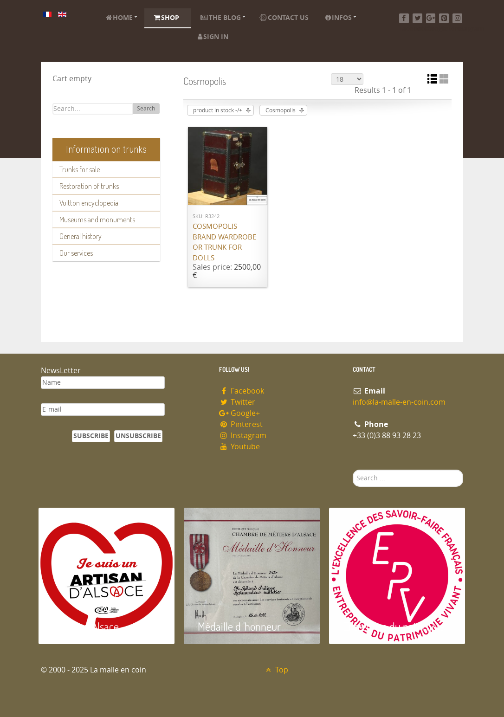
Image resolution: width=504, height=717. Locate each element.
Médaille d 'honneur (239, 626)
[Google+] (431, 18)
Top (276, 669)
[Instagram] (457, 18)
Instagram (242, 435)
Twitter (237, 402)
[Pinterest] (444, 18)
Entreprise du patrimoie (393, 626)
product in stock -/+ (217, 110)
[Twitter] (417, 18)
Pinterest (241, 424)
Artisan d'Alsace (85, 626)
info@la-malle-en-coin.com (399, 402)
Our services (76, 253)
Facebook (241, 391)
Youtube (239, 446)
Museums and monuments (97, 219)
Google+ (239, 413)
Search (146, 108)
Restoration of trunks (89, 186)
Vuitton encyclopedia (88, 202)
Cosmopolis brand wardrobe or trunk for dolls (224, 242)
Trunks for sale (79, 169)
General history (80, 236)
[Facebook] (404, 18)
